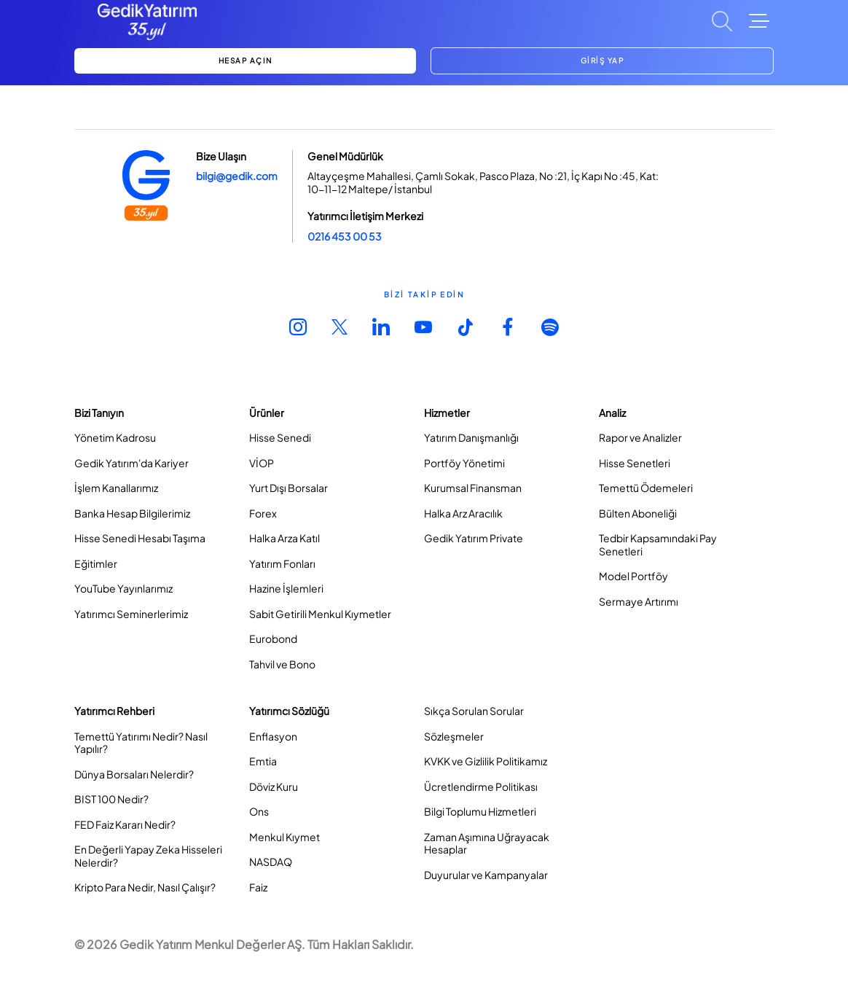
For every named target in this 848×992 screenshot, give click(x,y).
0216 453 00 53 (344, 236)
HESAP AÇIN (245, 60)
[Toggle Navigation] (759, 21)
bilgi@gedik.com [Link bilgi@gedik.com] (237, 175)
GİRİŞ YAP (602, 60)
